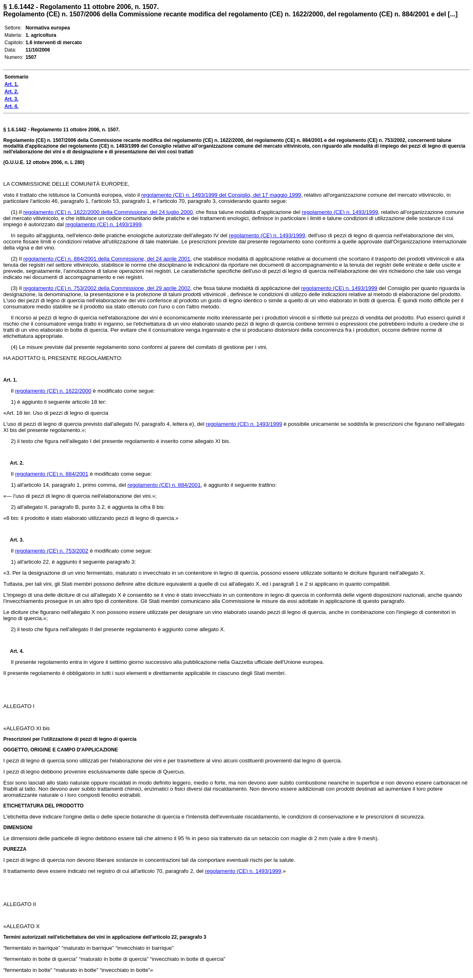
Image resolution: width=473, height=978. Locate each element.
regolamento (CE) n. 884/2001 (51, 474)
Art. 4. (13, 651)
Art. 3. (13, 540)
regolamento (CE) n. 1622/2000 (53, 391)
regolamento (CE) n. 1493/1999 (340, 212)
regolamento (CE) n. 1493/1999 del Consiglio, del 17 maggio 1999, (222, 195)
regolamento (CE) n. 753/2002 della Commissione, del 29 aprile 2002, (107, 288)
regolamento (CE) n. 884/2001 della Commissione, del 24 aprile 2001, (107, 259)
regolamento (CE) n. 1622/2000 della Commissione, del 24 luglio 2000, (108, 212)
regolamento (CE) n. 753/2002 (51, 551)
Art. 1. (10, 380)
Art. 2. (13, 463)
